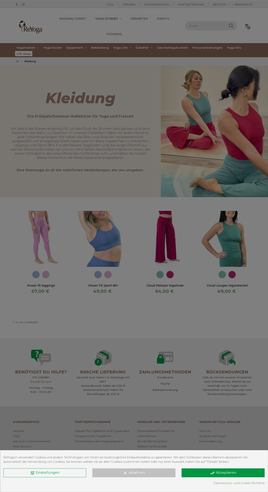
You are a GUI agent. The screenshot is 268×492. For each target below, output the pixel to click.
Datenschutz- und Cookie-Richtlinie (239, 483)
